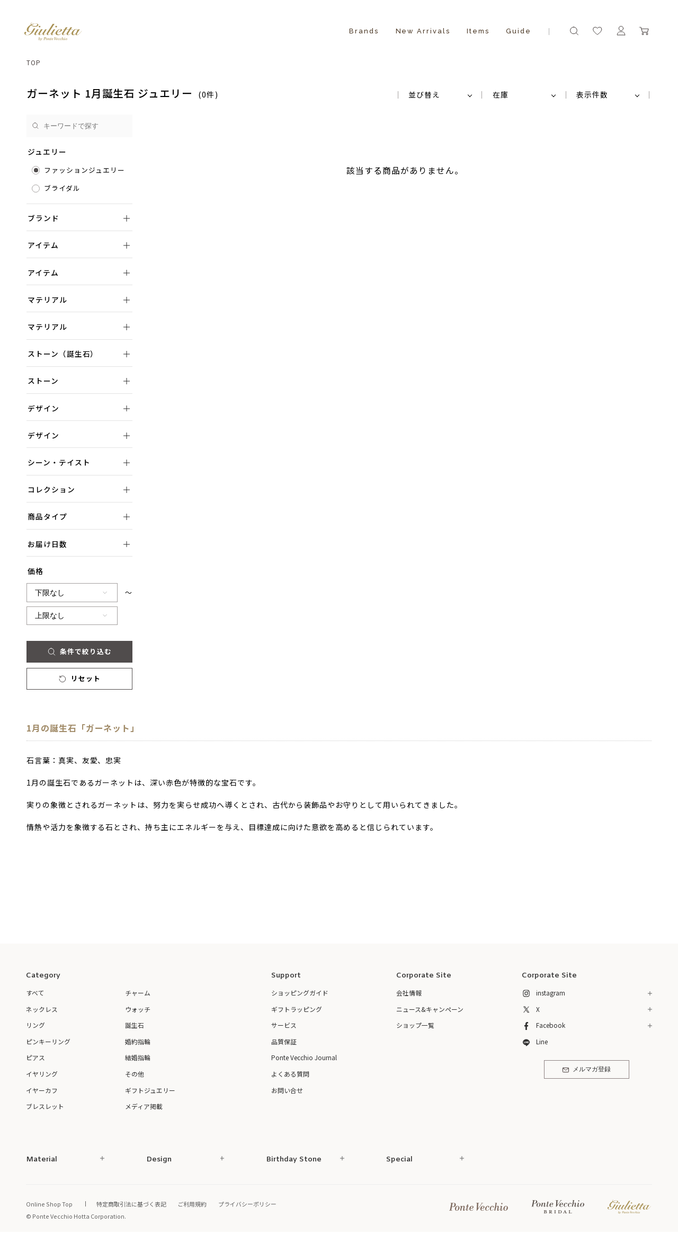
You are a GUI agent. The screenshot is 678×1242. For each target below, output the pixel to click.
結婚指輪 (137, 1057)
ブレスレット (45, 1106)
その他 (134, 1073)
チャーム (137, 992)
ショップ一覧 (415, 1024)
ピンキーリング (48, 1041)
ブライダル (62, 188)
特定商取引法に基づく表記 (131, 1204)
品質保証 (284, 1041)
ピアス (35, 1057)
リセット (79, 678)
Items (478, 31)
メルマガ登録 (587, 1069)
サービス (284, 1024)
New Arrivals (423, 31)
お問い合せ (287, 1090)
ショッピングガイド (299, 992)
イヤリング (42, 1073)
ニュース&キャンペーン (429, 1009)
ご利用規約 (192, 1204)
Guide (518, 31)
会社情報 (409, 992)
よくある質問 (290, 1073)
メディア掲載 (144, 1106)
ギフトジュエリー (150, 1090)
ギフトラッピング (296, 1009)
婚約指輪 (137, 1041)
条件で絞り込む (79, 651)
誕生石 (134, 1024)
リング (35, 1024)
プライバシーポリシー (247, 1204)
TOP (33, 62)
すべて (35, 992)
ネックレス (42, 1009)
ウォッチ (137, 1009)
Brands (364, 31)
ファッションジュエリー (84, 170)
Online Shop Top (49, 1204)
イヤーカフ (42, 1090)
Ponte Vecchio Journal (304, 1057)
